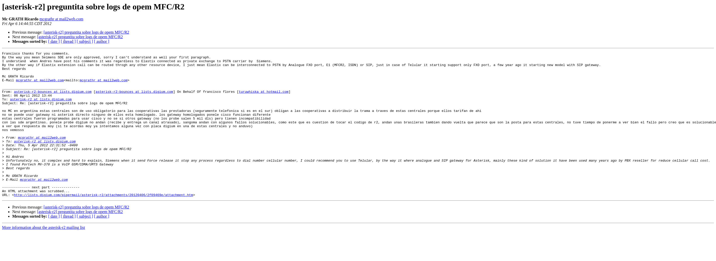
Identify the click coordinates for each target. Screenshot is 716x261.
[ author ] (101, 41)
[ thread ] (68, 41)
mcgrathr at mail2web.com (61, 19)
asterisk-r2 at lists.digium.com (41, 109)
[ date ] (54, 41)
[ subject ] (85, 41)
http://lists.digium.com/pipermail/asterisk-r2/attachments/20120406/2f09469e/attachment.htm (103, 223)
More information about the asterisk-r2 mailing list (43, 256)
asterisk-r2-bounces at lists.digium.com (53, 100)
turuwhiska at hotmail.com (263, 100)
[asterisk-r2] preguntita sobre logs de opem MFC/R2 (86, 32)
